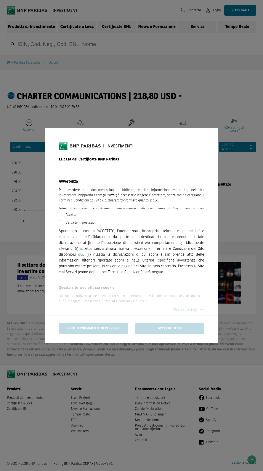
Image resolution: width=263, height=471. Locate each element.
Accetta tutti (169, 328)
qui (80, 255)
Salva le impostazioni (81, 222)
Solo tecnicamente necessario (93, 328)
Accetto (71, 215)
